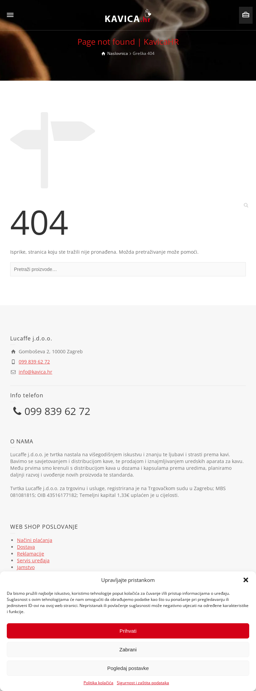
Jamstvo (26, 567)
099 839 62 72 (34, 361)
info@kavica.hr (35, 372)
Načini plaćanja (34, 540)
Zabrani (128, 649)
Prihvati (128, 631)
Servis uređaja (33, 560)
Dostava (26, 547)
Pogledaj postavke (128, 668)
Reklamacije (30, 553)
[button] (245, 580)
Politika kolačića (98, 683)
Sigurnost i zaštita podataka (143, 683)
